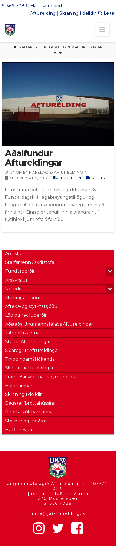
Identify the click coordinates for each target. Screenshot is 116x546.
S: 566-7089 (14, 5)
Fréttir (95, 178)
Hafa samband (46, 5)
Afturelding (43, 13)
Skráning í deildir (77, 13)
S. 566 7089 (58, 503)
